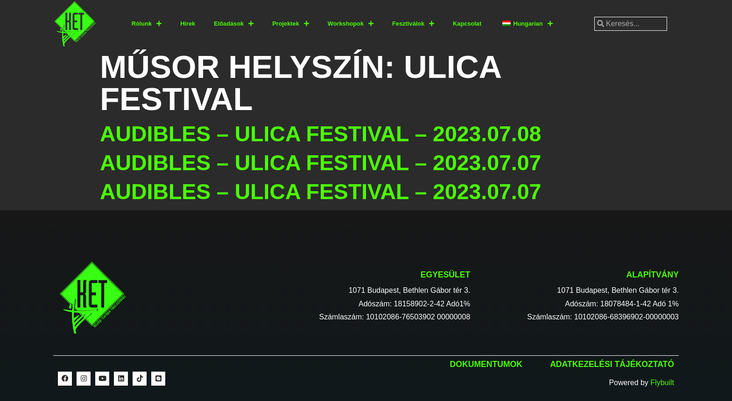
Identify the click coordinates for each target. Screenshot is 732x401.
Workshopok (350, 24)
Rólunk (147, 24)
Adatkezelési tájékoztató (612, 364)
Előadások (233, 24)
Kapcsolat (467, 23)
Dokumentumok (486, 364)
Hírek (187, 23)
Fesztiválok (413, 24)
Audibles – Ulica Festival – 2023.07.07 (320, 163)
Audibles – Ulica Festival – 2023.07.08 (320, 134)
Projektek (290, 24)
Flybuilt (662, 383)
